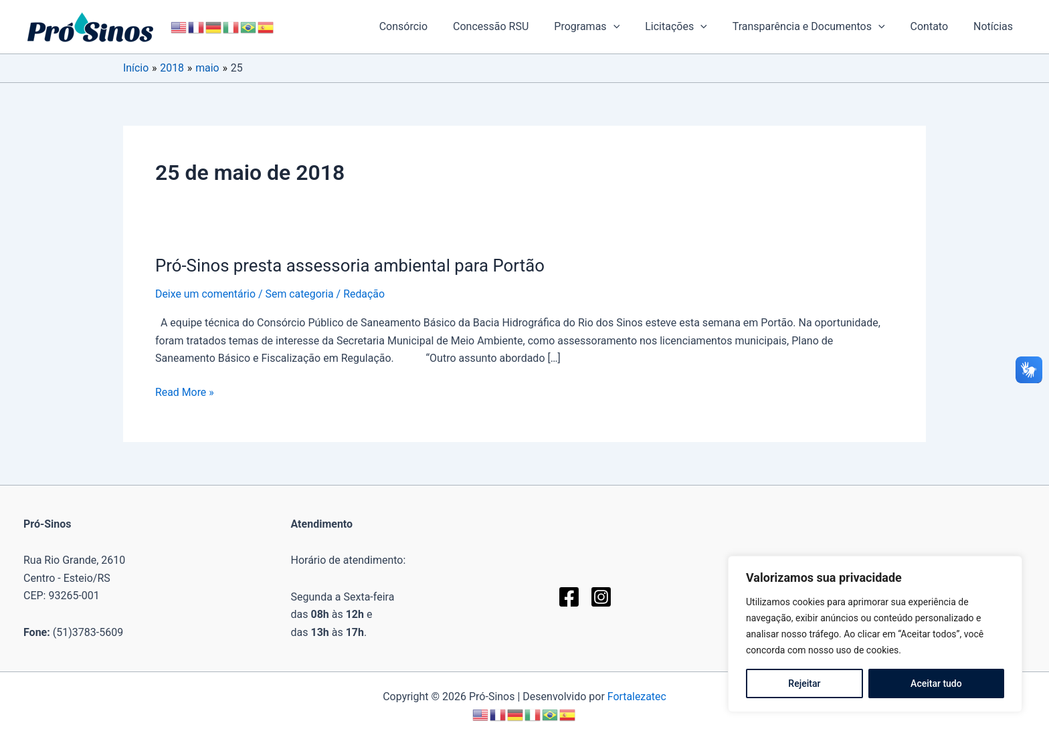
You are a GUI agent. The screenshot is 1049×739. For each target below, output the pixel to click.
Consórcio (429, 26)
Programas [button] (605, 27)
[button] (631, 27)
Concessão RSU (513, 26)
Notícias (995, 26)
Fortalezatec (636, 696)
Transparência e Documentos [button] (819, 27)
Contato (936, 26)
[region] (875, 634)
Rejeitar (804, 683)
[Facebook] (569, 597)
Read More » (184, 391)
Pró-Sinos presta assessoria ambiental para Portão (351, 265)
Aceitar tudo (936, 683)
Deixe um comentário (205, 294)
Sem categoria (300, 294)
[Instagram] (601, 597)
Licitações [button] (690, 27)
